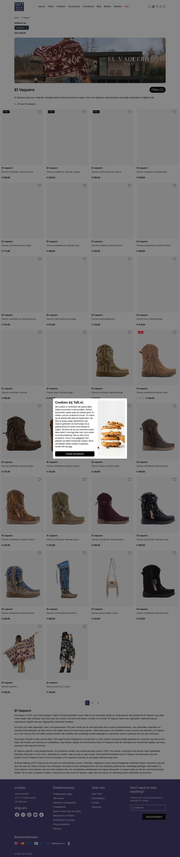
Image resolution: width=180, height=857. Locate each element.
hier (72, 432)
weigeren (80, 438)
